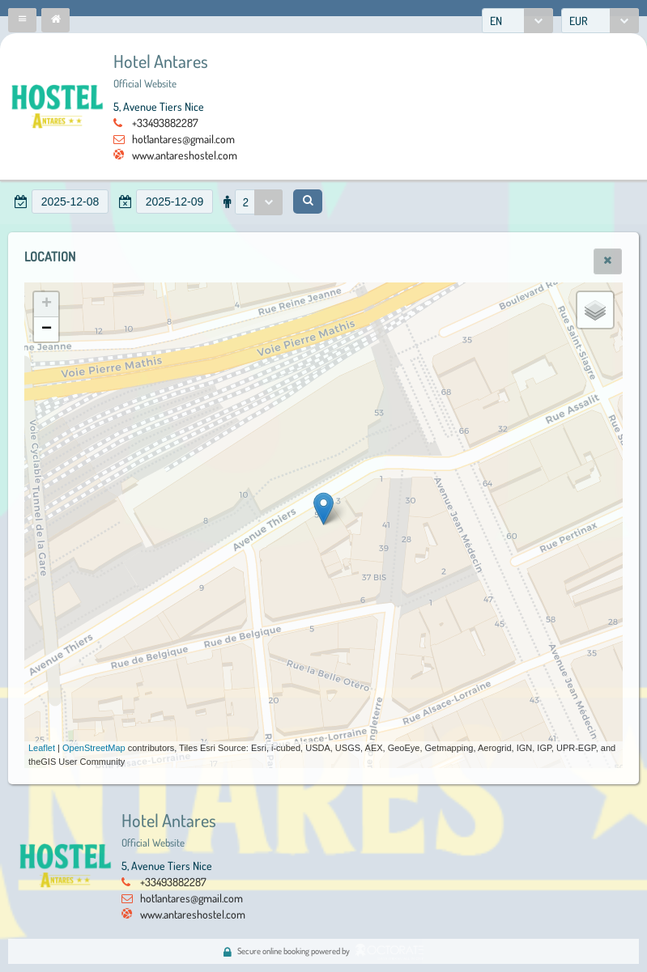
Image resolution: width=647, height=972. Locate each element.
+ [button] (46, 304)
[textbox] (70, 201)
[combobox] (517, 20)
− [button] (46, 329)
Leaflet (41, 748)
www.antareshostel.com (184, 155)
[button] (22, 20)
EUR (578, 21)
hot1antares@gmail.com (183, 139)
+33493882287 (165, 122)
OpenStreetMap (94, 748)
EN (496, 21)
